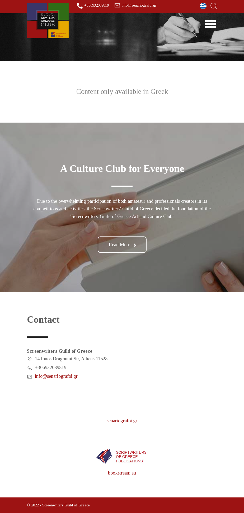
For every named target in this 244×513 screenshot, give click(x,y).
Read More (122, 244)
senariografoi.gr (122, 420)
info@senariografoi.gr (139, 5)
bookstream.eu (122, 473)
